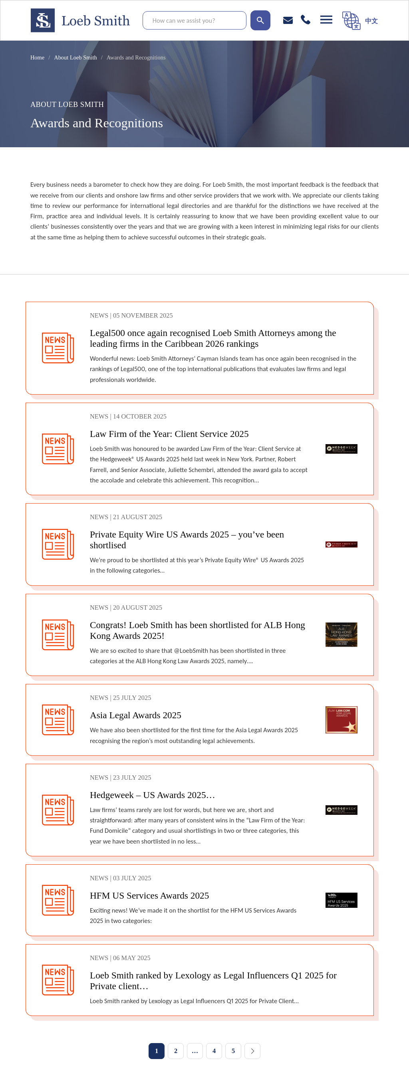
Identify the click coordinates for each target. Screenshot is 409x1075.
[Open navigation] (326, 20)
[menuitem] (371, 20)
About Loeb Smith (75, 57)
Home (37, 57)
